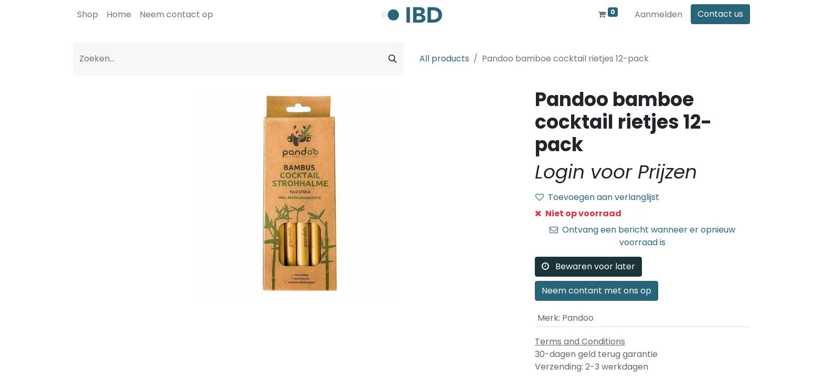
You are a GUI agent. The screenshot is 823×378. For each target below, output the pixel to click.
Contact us (720, 14)
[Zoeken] (393, 59)
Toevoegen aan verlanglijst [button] (597, 197)
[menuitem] (87, 14)
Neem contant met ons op (596, 291)
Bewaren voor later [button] (588, 266)
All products (444, 58)
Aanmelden (658, 14)
